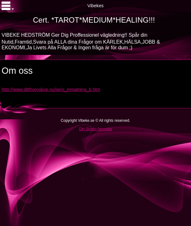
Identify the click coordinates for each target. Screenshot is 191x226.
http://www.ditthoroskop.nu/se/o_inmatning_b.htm (51, 89)
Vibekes (96, 5)
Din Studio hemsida (95, 129)
